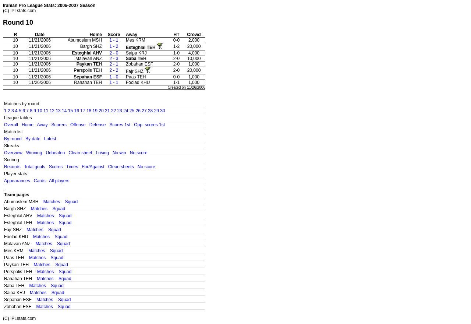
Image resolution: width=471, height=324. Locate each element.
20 (101, 110)
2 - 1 (113, 64)
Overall (11, 124)
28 (150, 110)
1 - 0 (113, 77)
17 (82, 110)
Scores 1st (119, 124)
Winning (34, 152)
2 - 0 (113, 53)
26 (138, 110)
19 (95, 110)
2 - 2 (113, 70)
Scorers (59, 124)
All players (59, 180)
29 (156, 110)
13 (58, 110)
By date (32, 138)
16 (76, 110)
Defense (97, 124)
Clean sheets (121, 166)
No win (119, 152)
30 (162, 110)
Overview (13, 152)
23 (119, 110)
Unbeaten (55, 152)
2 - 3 (113, 58)
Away (42, 124)
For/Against (93, 166)
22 (113, 110)
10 (39, 110)
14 (64, 110)
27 (144, 110)
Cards (40, 180)
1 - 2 (113, 46)
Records (12, 166)
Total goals (34, 166)
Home (27, 124)
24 (125, 110)
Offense (78, 124)
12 (52, 110)
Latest (50, 138)
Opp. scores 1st (149, 124)
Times (72, 166)
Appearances (17, 180)
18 (88, 110)
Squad (71, 201)
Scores (56, 166)
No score (139, 152)
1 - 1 (113, 40)
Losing (102, 152)
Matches (51, 201)
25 (132, 110)
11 (45, 110)
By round (13, 138)
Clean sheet (80, 152)
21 (107, 110)
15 (70, 110)
